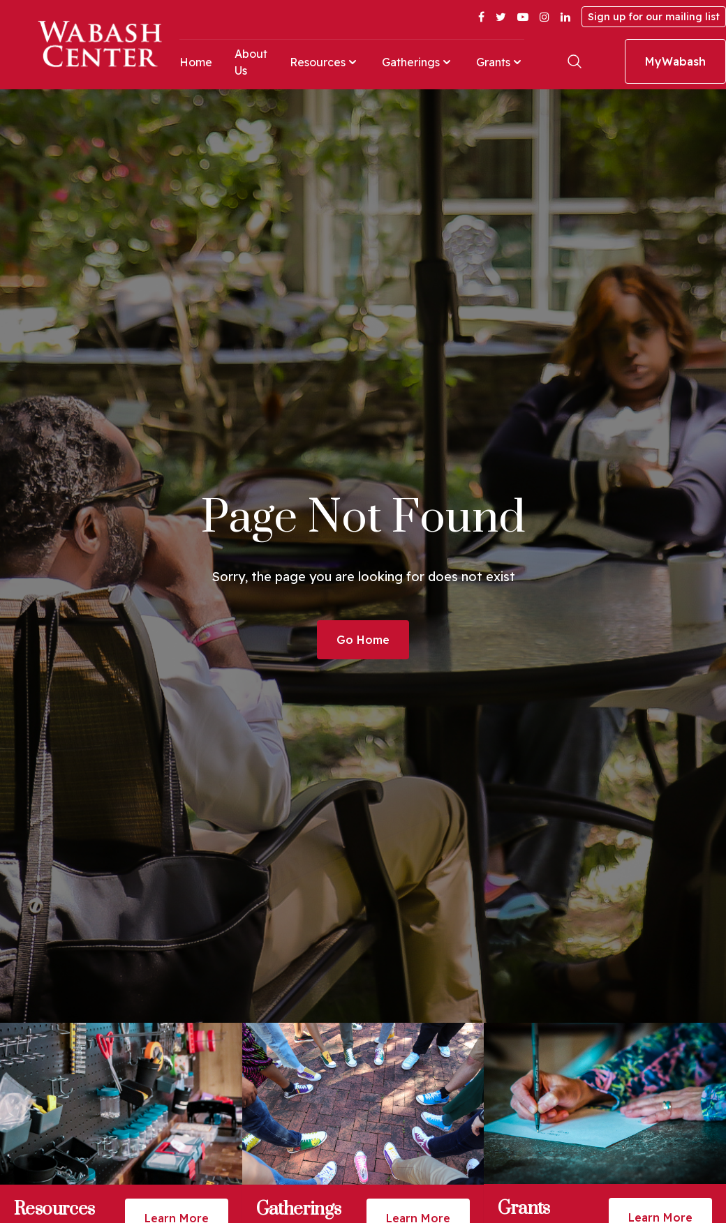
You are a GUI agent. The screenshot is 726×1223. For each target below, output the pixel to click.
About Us (251, 62)
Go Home (363, 640)
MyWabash (675, 61)
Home (195, 62)
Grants (500, 62)
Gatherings (418, 62)
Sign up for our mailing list (654, 16)
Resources (325, 62)
